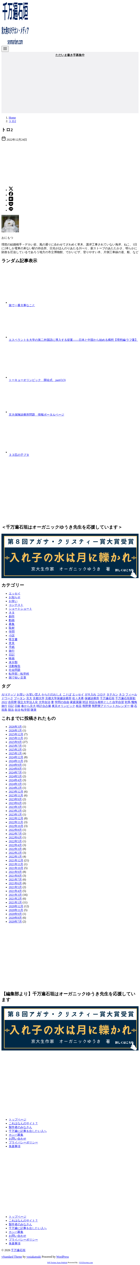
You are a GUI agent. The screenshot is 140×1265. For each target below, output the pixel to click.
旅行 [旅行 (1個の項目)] (4, 705)
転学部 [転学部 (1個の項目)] (25, 709)
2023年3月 (15, 806)
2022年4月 (15, 845)
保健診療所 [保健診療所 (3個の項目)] (92, 698)
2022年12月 (16, 818)
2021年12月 (16, 860)
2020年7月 (15, 921)
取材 (12, 627)
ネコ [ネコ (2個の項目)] (122, 694)
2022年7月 (15, 833)
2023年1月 (15, 814)
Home (12, 117)
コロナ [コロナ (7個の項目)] (101, 694)
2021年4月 (15, 891)
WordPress (62, 1256)
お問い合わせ (17, 1138)
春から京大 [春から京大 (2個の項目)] (28, 705)
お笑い (13, 601)
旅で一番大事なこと (22, 305)
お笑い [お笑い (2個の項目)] (21, 694)
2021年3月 (15, 894)
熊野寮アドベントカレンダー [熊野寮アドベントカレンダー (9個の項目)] (111, 705)
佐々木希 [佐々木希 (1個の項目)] (78, 698)
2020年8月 (15, 917)
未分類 (13, 662)
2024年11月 (16, 761)
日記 (12, 654)
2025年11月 (16, 738)
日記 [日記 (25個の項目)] (11, 705)
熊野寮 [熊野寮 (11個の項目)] (86, 705)
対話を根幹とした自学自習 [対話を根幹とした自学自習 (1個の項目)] (106, 702)
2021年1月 (15, 902)
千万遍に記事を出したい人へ (28, 1131)
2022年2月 (15, 852)
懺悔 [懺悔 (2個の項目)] (134, 702)
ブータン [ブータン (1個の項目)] (20, 698)
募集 (12, 624)
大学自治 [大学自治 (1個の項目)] (44, 702)
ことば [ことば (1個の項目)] (67, 694)
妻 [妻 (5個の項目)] (52, 702)
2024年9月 (15, 764)
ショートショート (20, 608)
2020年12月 (16, 906)
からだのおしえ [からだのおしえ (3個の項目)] (52, 694)
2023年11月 (16, 795)
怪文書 (13, 639)
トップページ (17, 1119)
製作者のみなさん (20, 1127)
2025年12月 (16, 734)
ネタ (12, 612)
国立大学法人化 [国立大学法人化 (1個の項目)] (28, 702)
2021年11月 (16, 864)
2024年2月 (15, 787)
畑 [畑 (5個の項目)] (132, 705)
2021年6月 (15, 883)
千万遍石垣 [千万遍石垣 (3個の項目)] (107, 698)
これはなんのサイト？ (23, 1123)
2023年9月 (15, 799)
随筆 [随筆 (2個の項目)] (33, 709)
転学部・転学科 (19, 673)
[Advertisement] (70, 84)
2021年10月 (16, 868)
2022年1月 (15, 856)
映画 (12, 658)
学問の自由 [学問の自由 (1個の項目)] (62, 702)
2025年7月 (15, 745)
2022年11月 (16, 822)
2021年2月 (15, 898)
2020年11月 (16, 910)
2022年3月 (15, 848)
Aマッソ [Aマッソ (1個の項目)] (10, 694)
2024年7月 (15, 772)
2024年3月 (15, 784)
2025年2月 (15, 749)
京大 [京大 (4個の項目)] (29, 698)
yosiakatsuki (33, 1256)
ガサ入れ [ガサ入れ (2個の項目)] (90, 694)
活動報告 (14, 666)
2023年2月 (15, 810)
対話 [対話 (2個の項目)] (85, 702)
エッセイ (14, 593)
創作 (12, 616)
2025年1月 (15, 753)
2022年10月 (16, 826)
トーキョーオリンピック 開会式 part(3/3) (37, 380)
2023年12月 (16, 791)
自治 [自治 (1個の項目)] (17, 709)
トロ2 (12, 121)
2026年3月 (15, 726)
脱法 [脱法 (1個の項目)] (11, 709)
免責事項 (14, 1146)
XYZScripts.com (86, 1262)
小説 (12, 635)
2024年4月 (15, 780)
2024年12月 (16, 757)
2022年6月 (15, 837)
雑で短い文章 (17, 677)
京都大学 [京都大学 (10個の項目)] (38, 698)
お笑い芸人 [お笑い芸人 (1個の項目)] (33, 694)
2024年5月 (15, 776)
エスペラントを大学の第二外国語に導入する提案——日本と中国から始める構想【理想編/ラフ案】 (73, 339)
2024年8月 (15, 768)
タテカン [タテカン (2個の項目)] (112, 694)
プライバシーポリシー (23, 1142)
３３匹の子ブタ (19, 454)
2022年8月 (15, 829)
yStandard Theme (11, 1256)
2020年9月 (15, 913)
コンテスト (16, 604)
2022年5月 (15, 841)
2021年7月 (15, 879)
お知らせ (14, 597)
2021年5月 (15, 887)
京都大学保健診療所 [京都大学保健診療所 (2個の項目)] (58, 698)
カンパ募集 (16, 1134)
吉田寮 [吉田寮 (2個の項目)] (12, 702)
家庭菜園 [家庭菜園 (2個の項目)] (76, 702)
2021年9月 (15, 871)
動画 (12, 620)
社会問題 (14, 669)
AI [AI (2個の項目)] (3, 694)
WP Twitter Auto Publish (57, 1262)
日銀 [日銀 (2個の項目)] (17, 705)
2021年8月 (15, 875)
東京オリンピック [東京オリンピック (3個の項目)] (63, 705)
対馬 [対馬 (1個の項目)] (128, 702)
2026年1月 (15, 730)
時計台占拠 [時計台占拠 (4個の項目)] (43, 705)
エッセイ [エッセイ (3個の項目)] (78, 694)
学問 (12, 631)
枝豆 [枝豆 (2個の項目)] (79, 705)
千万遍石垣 (18, 1250)
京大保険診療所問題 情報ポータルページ (36, 414)
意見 (12, 643)
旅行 (12, 650)
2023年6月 (15, 803)
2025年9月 (15, 741)
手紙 (12, 647)
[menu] (5, 49)
